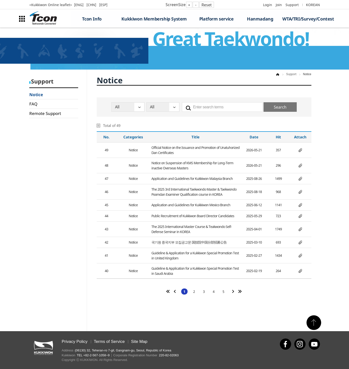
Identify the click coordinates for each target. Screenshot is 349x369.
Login (267, 4)
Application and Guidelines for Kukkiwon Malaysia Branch (192, 178)
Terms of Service (109, 341)
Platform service (216, 19)
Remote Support (45, 113)
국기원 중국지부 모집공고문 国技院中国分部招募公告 (189, 242)
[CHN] (91, 4)
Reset (206, 5)
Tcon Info (91, 19)
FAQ (33, 104)
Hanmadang (260, 19)
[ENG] (79, 4)
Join (279, 4)
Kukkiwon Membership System (154, 19)
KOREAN (313, 4)
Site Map (139, 341)
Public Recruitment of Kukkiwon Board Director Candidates (192, 216)
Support (292, 4)
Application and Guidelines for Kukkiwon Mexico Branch (190, 205)
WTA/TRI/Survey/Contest (301, 19)
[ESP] (103, 4)
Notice (36, 94)
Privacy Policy (75, 341)
